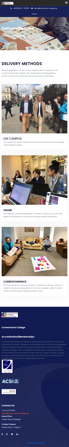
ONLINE (7, 210)
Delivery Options (19, 35)
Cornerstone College (34, 443)
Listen (34, 14)
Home (5, 35)
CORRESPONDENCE (14, 281)
